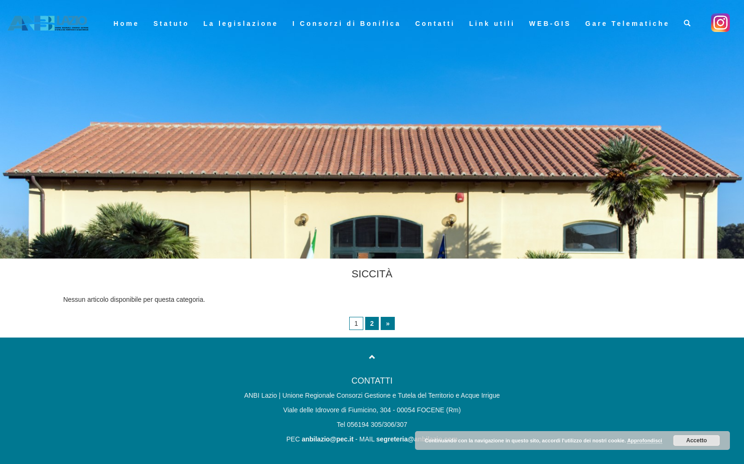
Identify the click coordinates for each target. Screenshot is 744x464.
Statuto (171, 23)
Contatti (435, 23)
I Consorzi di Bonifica (346, 23)
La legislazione (241, 23)
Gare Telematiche (627, 23)
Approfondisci (644, 440)
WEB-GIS (550, 23)
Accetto (696, 440)
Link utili (492, 23)
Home (127, 23)
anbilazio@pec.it (327, 439)
